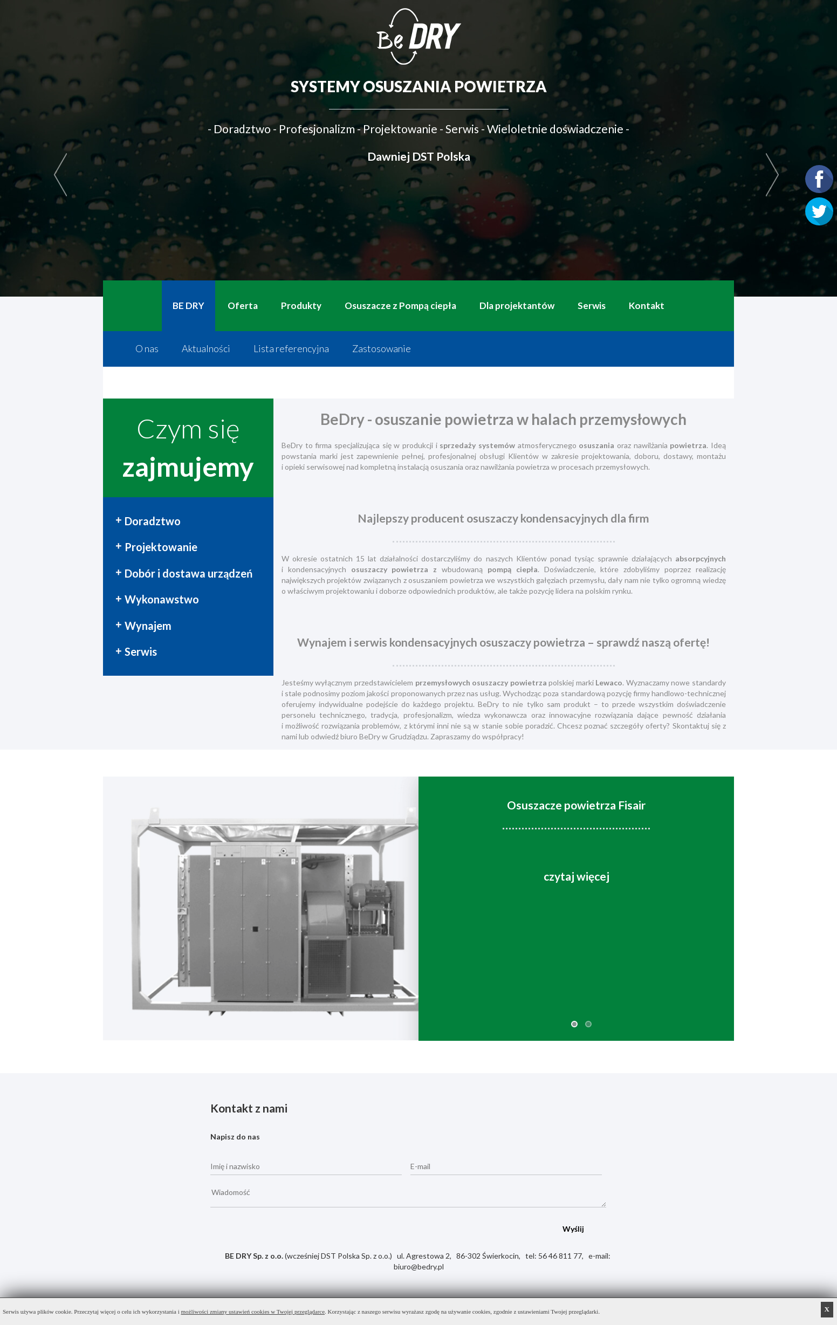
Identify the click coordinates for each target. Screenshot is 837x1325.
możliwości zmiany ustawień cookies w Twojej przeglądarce (253, 1311)
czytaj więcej (576, 876)
